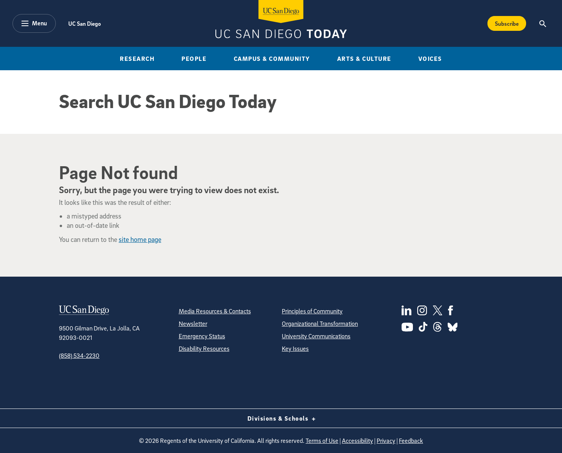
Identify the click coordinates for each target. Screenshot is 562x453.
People (193, 58)
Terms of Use (322, 440)
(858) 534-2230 (79, 355)
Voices (430, 58)
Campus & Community (272, 58)
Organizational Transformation (320, 323)
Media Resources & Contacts (215, 311)
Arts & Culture (364, 58)
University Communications (316, 336)
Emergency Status (202, 336)
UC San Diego (84, 23)
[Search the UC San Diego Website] (543, 23)
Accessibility (357, 440)
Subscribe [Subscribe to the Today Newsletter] (507, 23)
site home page (140, 239)
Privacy (386, 440)
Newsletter (193, 323)
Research (137, 58)
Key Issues (295, 348)
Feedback (411, 440)
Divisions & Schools (281, 418)
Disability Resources (204, 348)
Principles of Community (312, 311)
